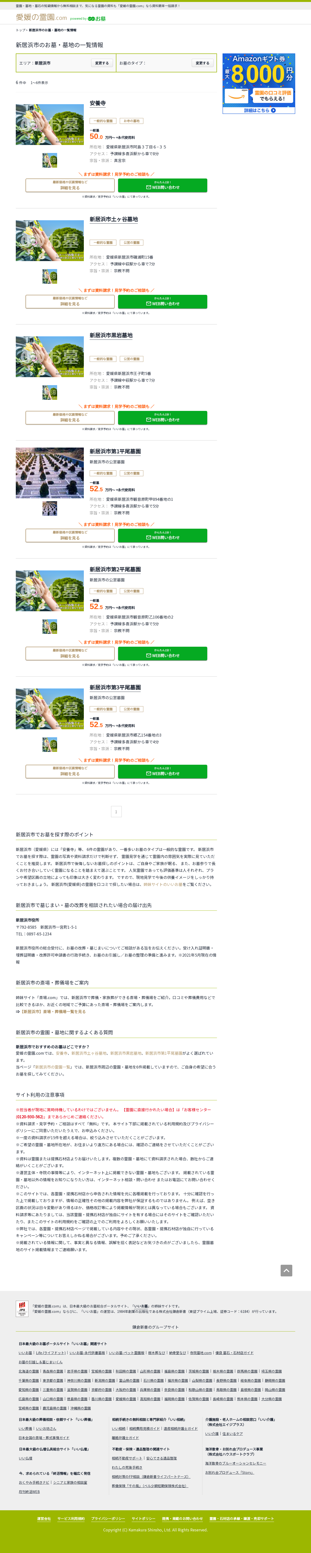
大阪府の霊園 (126, 1389)
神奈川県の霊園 (79, 1380)
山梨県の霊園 (202, 1380)
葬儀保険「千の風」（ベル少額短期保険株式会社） (150, 1485)
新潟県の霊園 (105, 1380)
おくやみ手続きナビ (34, 1482)
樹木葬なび (156, 1352)
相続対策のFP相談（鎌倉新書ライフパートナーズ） (151, 1476)
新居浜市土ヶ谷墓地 (88, 1053)
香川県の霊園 (101, 1398)
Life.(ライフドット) (51, 1352)
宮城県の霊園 (101, 1371)
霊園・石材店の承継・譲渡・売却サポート (241, 1518)
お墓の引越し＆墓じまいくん (40, 1362)
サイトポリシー (144, 1518)
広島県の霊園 (28, 1398)
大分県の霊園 (271, 1398)
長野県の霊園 (226, 1380)
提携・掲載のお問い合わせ (182, 1518)
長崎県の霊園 (223, 1398)
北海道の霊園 (28, 1371)
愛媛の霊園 (41, 17)
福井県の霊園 (178, 1380)
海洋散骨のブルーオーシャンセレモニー (235, 1463)
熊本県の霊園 (247, 1398)
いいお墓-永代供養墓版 (87, 1352)
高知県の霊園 (150, 1398)
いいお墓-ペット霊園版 (126, 1352)
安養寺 (62, 1053)
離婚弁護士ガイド (125, 1437)
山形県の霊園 (150, 1371)
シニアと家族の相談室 (70, 1482)
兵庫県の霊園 (150, 1389)
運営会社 (44, 1518)
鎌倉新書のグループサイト (155, 1327)
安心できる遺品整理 (161, 1458)
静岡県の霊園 (275, 1380)
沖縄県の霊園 (80, 1408)
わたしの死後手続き (127, 1467)
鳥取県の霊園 (226, 1389)
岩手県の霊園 (77, 1371)
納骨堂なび (177, 1352)
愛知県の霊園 (28, 1389)
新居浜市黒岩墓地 (125, 1053)
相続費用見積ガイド (144, 1428)
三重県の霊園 (53, 1389)
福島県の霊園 (174, 1371)
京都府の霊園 (101, 1389)
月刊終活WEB (29, 1491)
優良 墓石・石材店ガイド (235, 1352)
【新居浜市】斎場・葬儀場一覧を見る (53, 1011)
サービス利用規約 (71, 1518)
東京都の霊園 (53, 1380)
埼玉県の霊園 (271, 1371)
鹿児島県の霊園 (55, 1408)
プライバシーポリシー (108, 1518)
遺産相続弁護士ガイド (181, 1428)
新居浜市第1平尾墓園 (163, 1053)
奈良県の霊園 (174, 1389)
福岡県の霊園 (174, 1398)
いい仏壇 (25, 1458)
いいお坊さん (46, 1428)
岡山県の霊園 (275, 1389)
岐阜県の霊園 (251, 1380)
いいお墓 (141, 1306)
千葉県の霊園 (28, 1380)
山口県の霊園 (53, 1398)
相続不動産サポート (127, 1458)
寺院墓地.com (201, 1352)
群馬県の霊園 (247, 1371)
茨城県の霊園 (199, 1371)
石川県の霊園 (153, 1380)
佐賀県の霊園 (199, 1398)
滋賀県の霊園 (77, 1389)
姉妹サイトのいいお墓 (163, 884)
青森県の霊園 (53, 1371)
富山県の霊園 (129, 1380)
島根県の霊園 (251, 1389)
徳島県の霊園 (77, 1398)
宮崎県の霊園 (28, 1408)
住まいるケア (233, 1433)
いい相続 (118, 1428)
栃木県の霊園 (223, 1371)
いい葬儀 (25, 1428)
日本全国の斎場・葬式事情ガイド (43, 1437)
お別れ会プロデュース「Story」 (229, 1472)
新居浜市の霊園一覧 (52, 1067)
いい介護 (212, 1433)
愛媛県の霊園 (126, 1398)
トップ (20, 30)
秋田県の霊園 (126, 1371)
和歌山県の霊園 (200, 1389)
